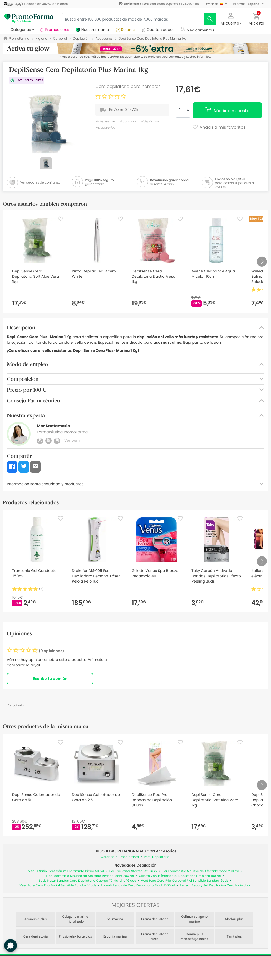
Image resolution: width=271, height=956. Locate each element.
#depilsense (105, 121)
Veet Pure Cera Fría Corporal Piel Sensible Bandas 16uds (184, 880)
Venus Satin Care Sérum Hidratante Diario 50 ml (66, 871)
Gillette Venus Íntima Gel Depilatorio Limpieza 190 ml (180, 876)
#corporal (128, 121)
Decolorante (129, 857)
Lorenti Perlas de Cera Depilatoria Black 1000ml (138, 885)
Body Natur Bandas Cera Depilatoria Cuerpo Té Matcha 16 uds (87, 880)
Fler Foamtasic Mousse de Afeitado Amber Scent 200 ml (90, 876)
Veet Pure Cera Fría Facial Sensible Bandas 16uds (57, 885)
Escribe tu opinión (50, 678)
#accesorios (105, 128)
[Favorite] (60, 219)
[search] (210, 19)
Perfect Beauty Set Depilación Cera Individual (215, 885)
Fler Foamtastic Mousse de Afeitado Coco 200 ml (200, 871)
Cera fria (108, 857)
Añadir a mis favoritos (218, 127)
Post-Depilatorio (156, 857)
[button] (216, 4)
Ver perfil (72, 440)
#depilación (150, 121)
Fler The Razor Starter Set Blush (133, 871)
